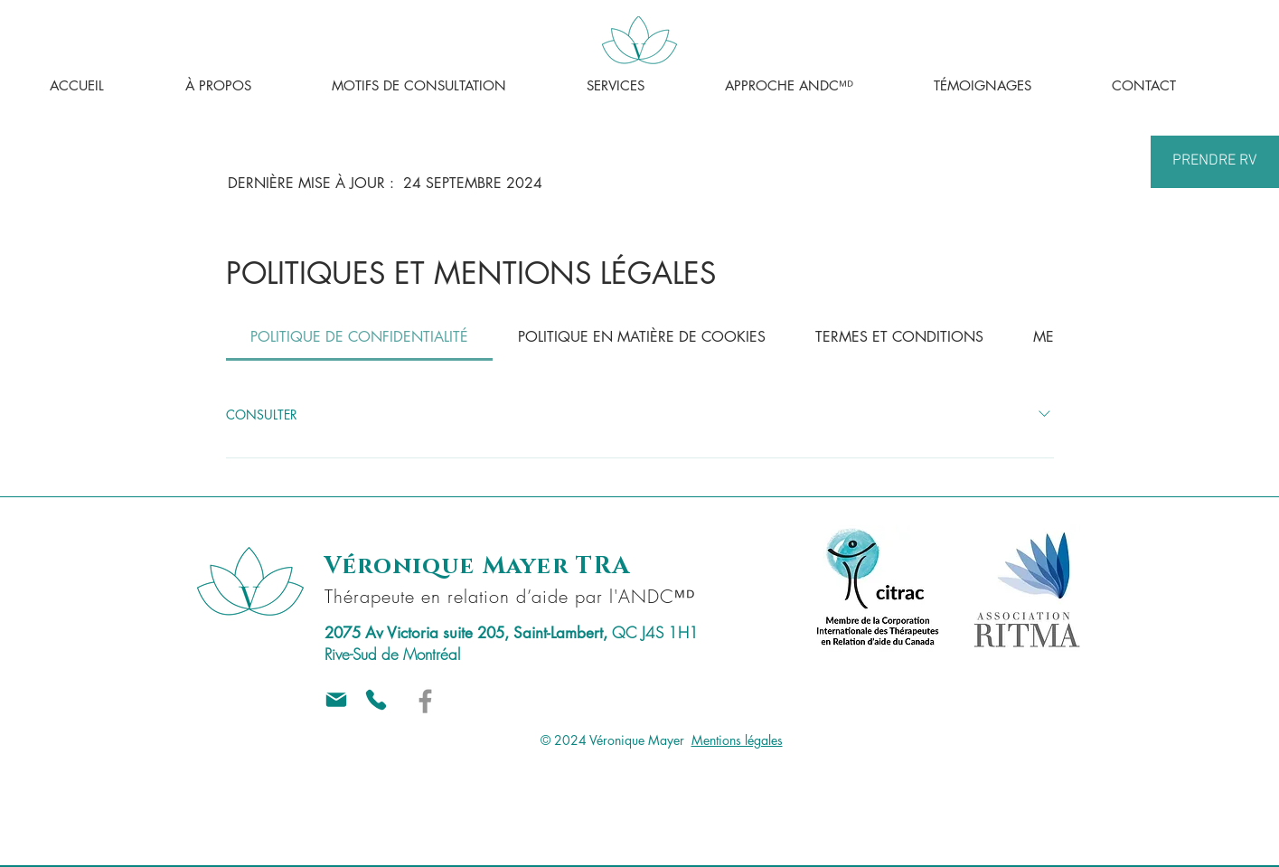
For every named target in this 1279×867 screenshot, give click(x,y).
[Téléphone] (376, 700)
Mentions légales (737, 740)
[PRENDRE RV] (1215, 162)
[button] (445, 86)
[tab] (360, 337)
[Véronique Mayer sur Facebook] (425, 701)
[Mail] (336, 700)
